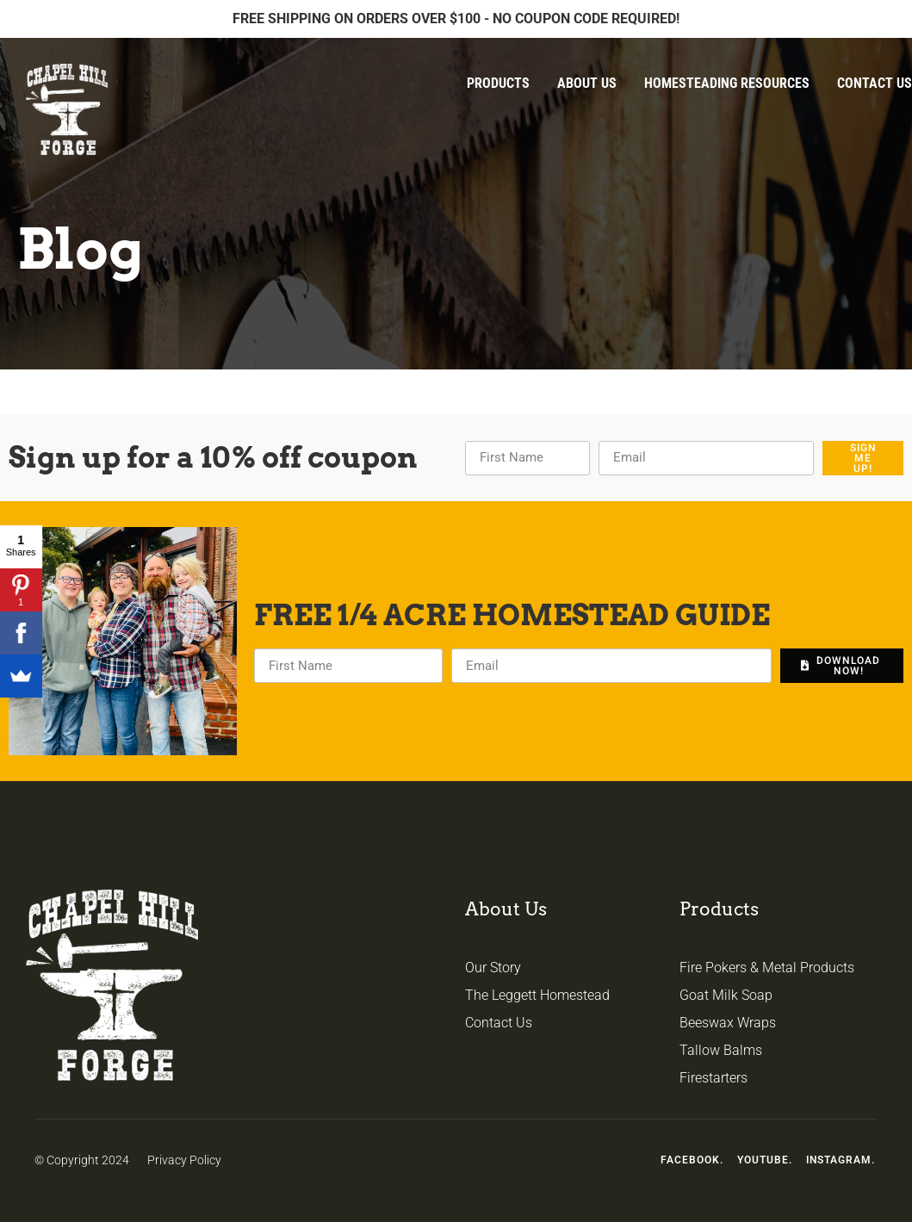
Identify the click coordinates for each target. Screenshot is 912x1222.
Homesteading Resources (727, 83)
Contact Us (874, 83)
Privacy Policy (184, 1160)
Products (498, 83)
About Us (587, 83)
